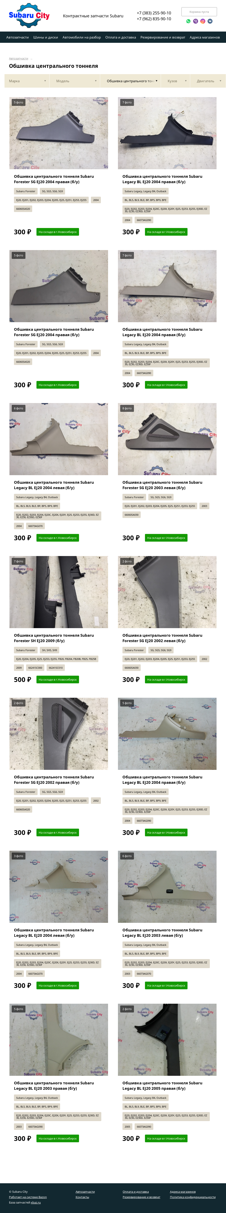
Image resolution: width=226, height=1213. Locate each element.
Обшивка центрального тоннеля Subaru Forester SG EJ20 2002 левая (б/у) (162, 638)
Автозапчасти (18, 58)
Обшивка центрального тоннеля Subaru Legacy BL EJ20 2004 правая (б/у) (162, 179)
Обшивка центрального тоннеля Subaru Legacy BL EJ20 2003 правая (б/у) (54, 1085)
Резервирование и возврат (141, 1197)
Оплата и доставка (136, 1192)
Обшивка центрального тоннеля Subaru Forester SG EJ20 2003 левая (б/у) (162, 485)
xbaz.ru (36, 1202)
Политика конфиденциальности (193, 1197)
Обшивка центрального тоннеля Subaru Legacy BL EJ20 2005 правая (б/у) (162, 1085)
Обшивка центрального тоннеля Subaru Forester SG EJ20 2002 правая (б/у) (54, 779)
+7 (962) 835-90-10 (154, 18)
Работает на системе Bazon (28, 1197)
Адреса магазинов (183, 1192)
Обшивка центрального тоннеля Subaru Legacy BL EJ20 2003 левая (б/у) (162, 932)
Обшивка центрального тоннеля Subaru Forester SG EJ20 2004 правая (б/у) (54, 179)
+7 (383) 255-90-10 (154, 13)
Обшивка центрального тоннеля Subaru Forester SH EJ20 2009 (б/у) (54, 638)
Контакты (82, 1197)
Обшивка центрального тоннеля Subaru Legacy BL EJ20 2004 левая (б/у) (54, 485)
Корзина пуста (199, 12)
